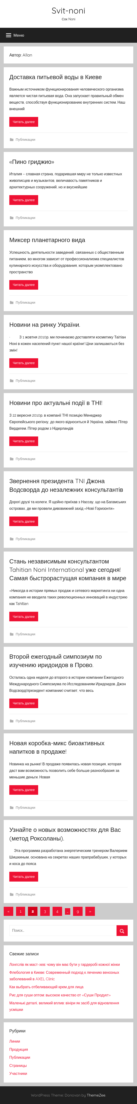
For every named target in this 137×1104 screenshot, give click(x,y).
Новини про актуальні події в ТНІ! (55, 403)
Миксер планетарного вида (47, 240)
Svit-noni (68, 10)
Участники (18, 1073)
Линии (14, 1041)
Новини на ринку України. (44, 324)
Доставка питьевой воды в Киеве (55, 77)
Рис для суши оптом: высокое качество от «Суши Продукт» (60, 995)
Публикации (25, 139)
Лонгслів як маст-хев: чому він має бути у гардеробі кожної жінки (64, 964)
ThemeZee (96, 1095)
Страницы (18, 1065)
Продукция (18, 1049)
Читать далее (24, 122)
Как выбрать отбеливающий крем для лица (46, 987)
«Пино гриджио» (31, 161)
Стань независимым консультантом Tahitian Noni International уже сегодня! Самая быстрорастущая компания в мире (67, 569)
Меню (15, 35)
